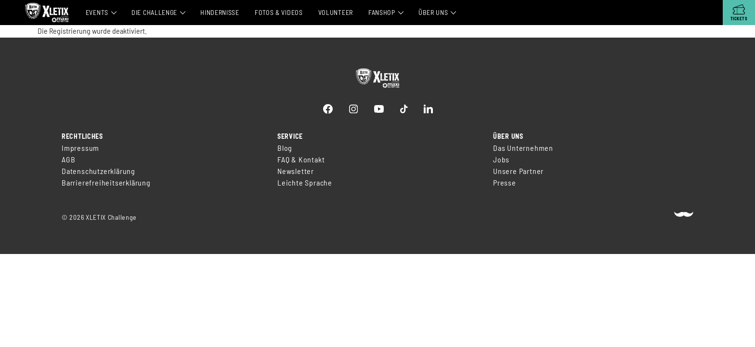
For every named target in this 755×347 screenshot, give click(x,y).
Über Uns (433, 12)
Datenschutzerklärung (98, 170)
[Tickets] (739, 12)
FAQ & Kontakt (301, 159)
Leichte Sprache (304, 182)
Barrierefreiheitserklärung (106, 182)
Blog (284, 147)
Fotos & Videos (279, 12)
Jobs (501, 159)
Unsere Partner (518, 170)
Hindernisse (219, 12)
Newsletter (295, 170)
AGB (68, 159)
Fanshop (381, 12)
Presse (504, 182)
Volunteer (335, 12)
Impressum (80, 147)
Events (97, 12)
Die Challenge (154, 12)
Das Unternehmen (523, 147)
